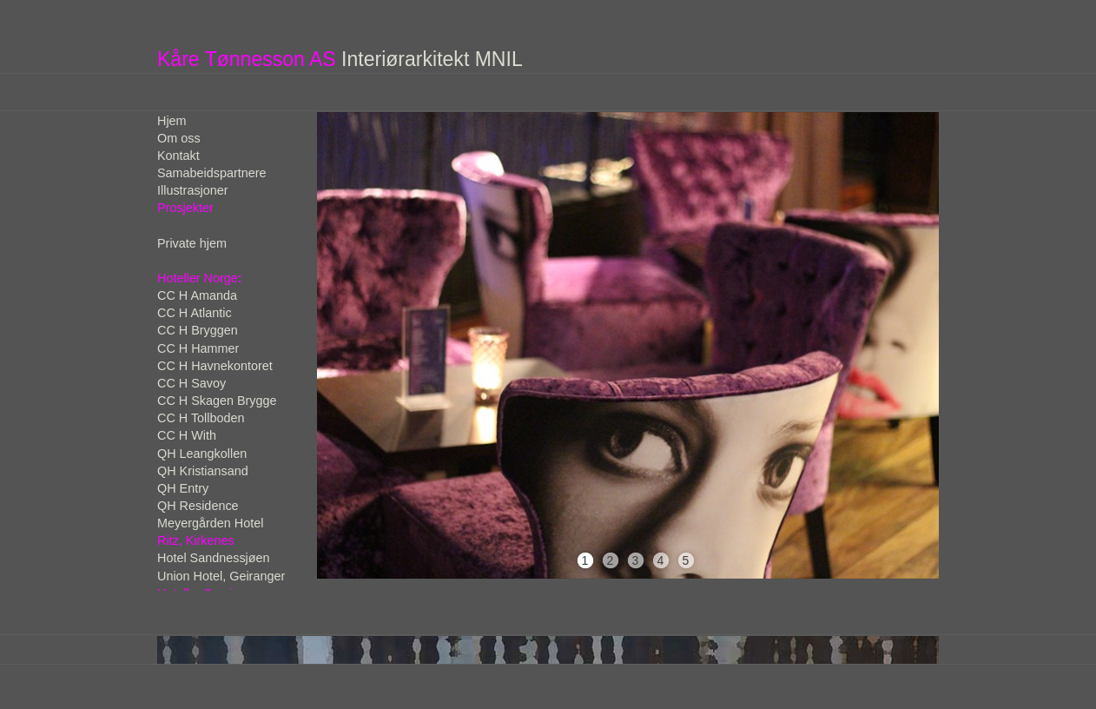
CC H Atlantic (194, 313)
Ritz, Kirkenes (195, 540)
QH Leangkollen (202, 454)
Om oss (179, 138)
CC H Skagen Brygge (217, 401)
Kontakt (178, 155)
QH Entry (182, 488)
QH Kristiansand (202, 471)
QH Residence (198, 506)
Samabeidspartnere (212, 173)
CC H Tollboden (201, 418)
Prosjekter (185, 208)
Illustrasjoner (192, 190)
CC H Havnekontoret (215, 366)
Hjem (172, 121)
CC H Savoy (191, 383)
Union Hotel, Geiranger (221, 576)
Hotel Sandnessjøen (213, 558)
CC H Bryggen (197, 330)
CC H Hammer (198, 348)
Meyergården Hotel (210, 523)
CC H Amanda (197, 295)
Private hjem (192, 243)
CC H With (186, 435)
